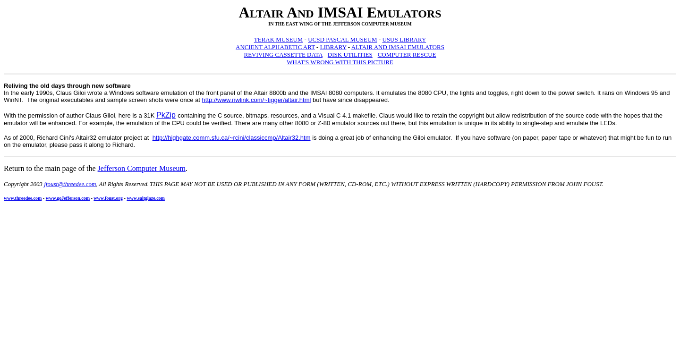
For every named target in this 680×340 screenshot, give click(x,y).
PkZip (166, 115)
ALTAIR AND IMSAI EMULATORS (397, 47)
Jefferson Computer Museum (142, 168)
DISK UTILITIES (350, 54)
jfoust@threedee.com (70, 183)
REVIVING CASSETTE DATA (283, 54)
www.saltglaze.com (146, 198)
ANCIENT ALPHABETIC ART (275, 47)
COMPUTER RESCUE (407, 54)
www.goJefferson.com (68, 198)
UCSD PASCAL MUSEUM (342, 39)
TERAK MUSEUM (278, 39)
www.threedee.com (23, 198)
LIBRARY (333, 47)
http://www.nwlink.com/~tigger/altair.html (256, 99)
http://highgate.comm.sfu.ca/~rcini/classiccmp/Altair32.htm (232, 137)
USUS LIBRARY (404, 39)
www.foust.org (108, 198)
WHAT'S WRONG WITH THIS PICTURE (340, 62)
